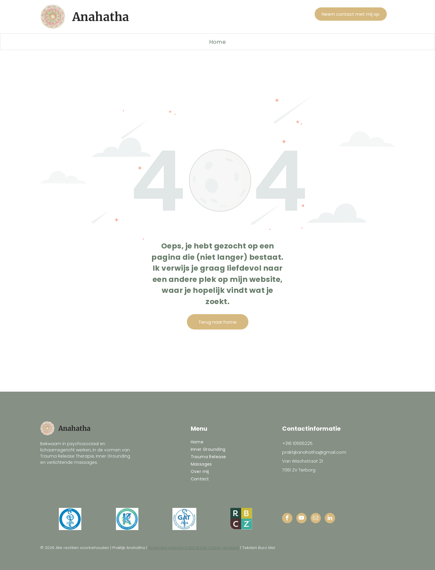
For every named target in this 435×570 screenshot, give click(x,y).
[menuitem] (217, 41)
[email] (316, 519)
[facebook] (287, 519)
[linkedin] (330, 519)
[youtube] (301, 519)
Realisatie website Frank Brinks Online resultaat (193, 547)
